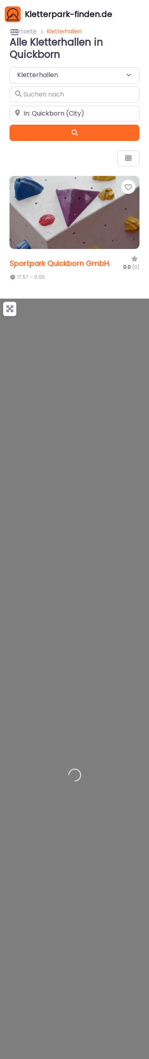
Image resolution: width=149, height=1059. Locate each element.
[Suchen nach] (74, 94)
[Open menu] (15, 32)
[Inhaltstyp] (74, 75)
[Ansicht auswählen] (128, 158)
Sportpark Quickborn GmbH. (60, 263)
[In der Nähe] (74, 114)
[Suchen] (74, 133)
